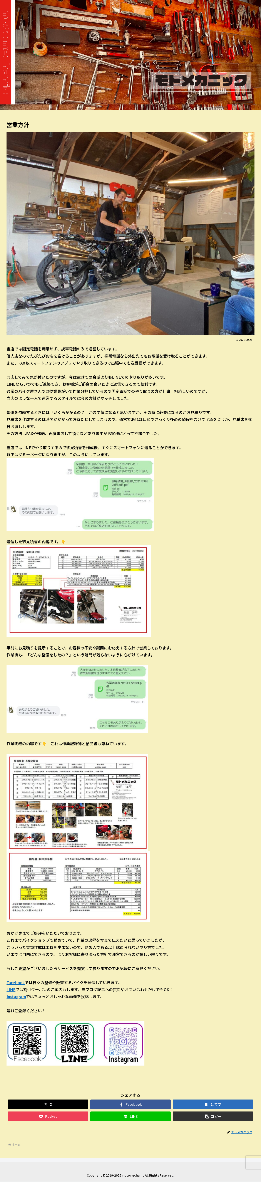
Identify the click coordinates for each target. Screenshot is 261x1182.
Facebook (16, 982)
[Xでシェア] (48, 1104)
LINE (11, 989)
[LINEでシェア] (130, 1116)
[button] (213, 1116)
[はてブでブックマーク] (213, 1104)
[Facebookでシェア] (130, 1104)
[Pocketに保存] (48, 1116)
